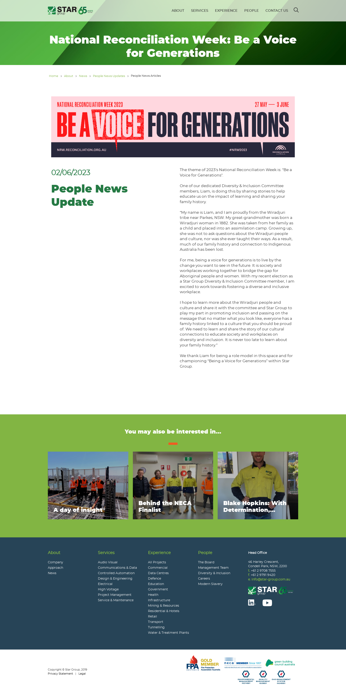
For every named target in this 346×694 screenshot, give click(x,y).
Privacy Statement (60, 673)
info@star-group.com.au (270, 579)
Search (296, 8)
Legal (82, 673)
